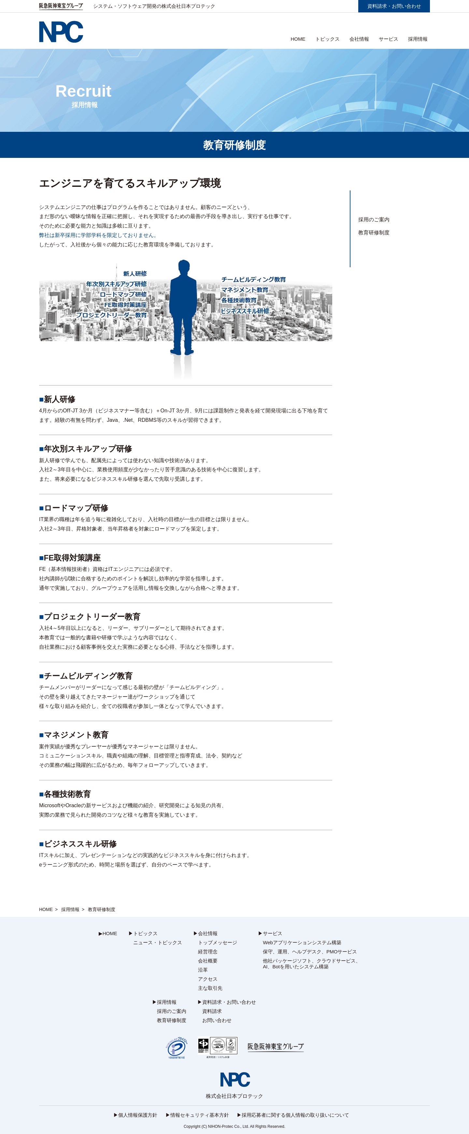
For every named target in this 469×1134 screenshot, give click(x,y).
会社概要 (208, 960)
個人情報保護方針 (137, 1115)
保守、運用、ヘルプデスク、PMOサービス (310, 951)
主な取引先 (210, 988)
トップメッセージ (217, 942)
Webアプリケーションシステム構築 (302, 942)
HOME (298, 39)
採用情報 (70, 909)
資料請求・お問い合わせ (394, 6)
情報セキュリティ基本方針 (199, 1115)
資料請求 (212, 1011)
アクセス (208, 979)
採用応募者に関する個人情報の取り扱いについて (295, 1115)
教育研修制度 (374, 232)
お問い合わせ (217, 1020)
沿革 (203, 970)
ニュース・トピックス (157, 942)
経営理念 (208, 951)
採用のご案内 (374, 219)
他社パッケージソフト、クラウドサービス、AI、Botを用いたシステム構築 (312, 963)
